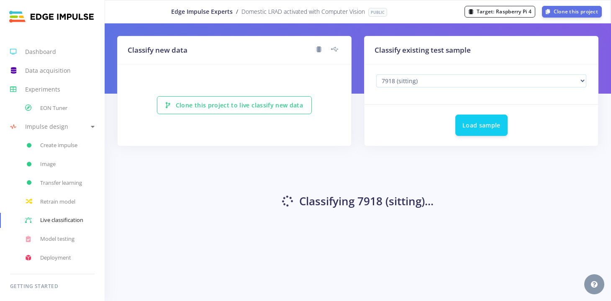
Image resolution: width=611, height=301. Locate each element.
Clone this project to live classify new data (234, 105)
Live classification (54, 220)
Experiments (35, 89)
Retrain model (50, 201)
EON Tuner (46, 108)
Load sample (481, 125)
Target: (499, 11)
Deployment (48, 258)
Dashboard (33, 52)
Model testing (49, 239)
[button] (52, 126)
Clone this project (572, 11)
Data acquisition (40, 71)
